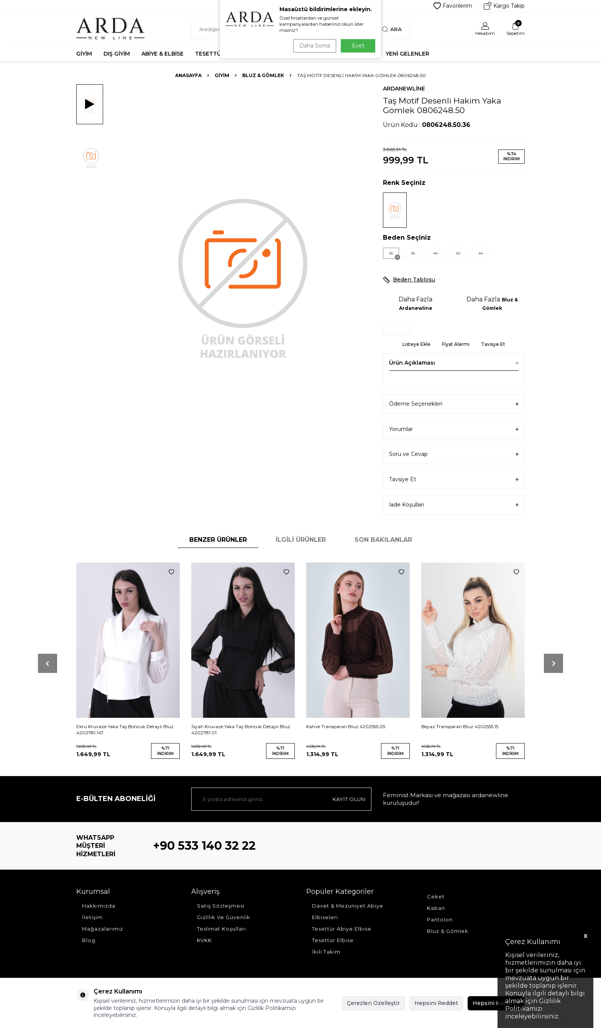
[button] (47, 663)
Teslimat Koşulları (221, 929)
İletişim (92, 917)
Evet (358, 45)
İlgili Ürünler (301, 539)
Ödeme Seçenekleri (454, 404)
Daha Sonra (313, 45)
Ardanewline (404, 88)
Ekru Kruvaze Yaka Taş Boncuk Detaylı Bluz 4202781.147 (125, 729)
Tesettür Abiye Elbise (341, 929)
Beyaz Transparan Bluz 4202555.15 (459, 726)
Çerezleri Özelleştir (373, 1003)
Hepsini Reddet (436, 1003)
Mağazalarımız (102, 929)
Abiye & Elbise (162, 53)
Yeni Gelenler (407, 53)
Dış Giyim (116, 53)
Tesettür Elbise (333, 940)
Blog (88, 940)
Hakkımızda (98, 906)
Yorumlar (454, 429)
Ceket (436, 896)
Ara (392, 29)
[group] (243, 277)
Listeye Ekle (416, 344)
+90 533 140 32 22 (204, 846)
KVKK (204, 940)
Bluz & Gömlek (263, 75)
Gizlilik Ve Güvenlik (223, 917)
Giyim (84, 53)
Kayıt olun (348, 799)
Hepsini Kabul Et (496, 1003)
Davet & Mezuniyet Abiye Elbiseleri (347, 911)
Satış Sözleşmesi (221, 906)
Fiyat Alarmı (456, 344)
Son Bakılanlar (383, 539)
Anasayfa (188, 75)
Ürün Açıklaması (454, 362)
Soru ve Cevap (454, 454)
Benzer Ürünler (218, 539)
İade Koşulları (454, 504)
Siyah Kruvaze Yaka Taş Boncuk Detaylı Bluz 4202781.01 (240, 729)
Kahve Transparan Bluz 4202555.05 (345, 726)
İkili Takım (326, 952)
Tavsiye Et (493, 344)
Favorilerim (453, 6)
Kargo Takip (504, 6)
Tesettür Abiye (219, 53)
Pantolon (440, 919)
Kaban (436, 908)
